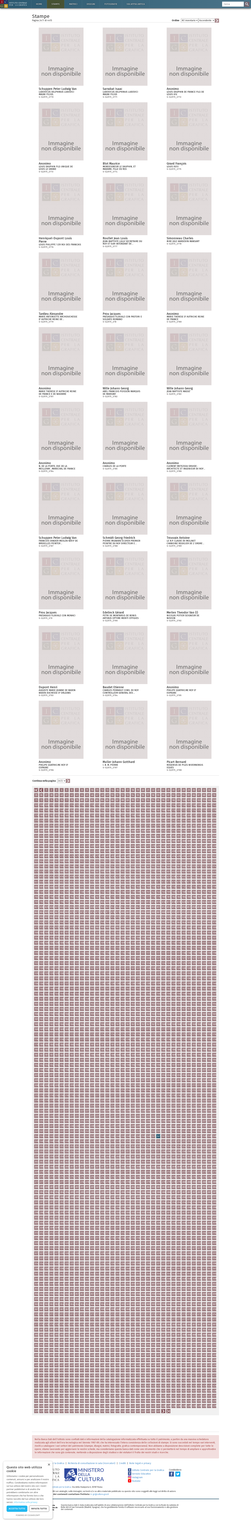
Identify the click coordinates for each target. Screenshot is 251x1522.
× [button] (49, 1465)
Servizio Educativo (139, 1473)
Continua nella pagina (44, 780)
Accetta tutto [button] (17, 1508)
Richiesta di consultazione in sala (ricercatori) (91, 1463)
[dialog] (27, 1490)
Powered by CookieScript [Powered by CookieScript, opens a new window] (28, 1515)
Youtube (134, 1481)
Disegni (91, 4)
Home (39, 4)
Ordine (175, 20)
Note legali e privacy (140, 1463)
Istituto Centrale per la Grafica (146, 1470)
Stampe (56, 4)
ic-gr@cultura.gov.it (100, 1494)
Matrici (73, 4)
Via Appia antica (136, 4)
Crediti (122, 1463)
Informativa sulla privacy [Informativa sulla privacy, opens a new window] (25, 1502)
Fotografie (110, 4)
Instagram (135, 1477)
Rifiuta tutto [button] (39, 1508)
